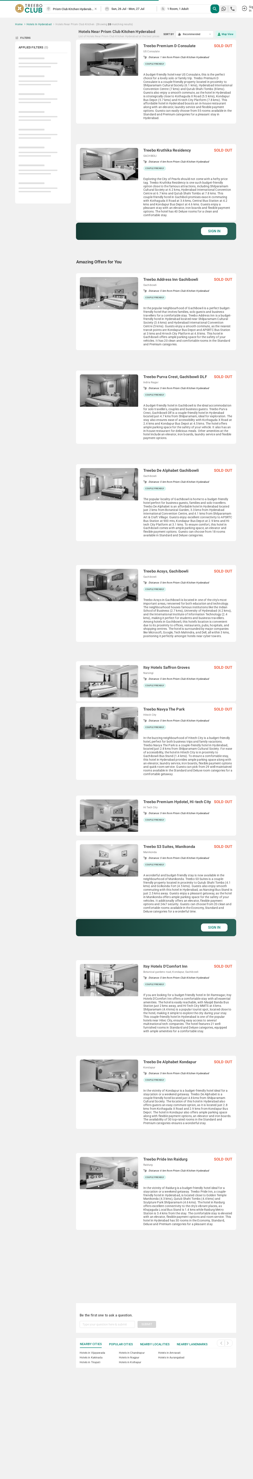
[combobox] (73, 9)
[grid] (156, 666)
